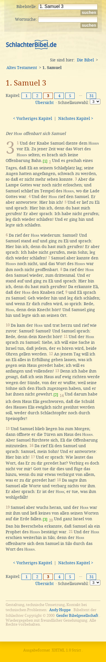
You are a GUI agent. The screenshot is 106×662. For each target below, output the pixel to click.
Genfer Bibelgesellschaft (77, 615)
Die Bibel (85, 60)
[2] (55, 395)
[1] (45, 161)
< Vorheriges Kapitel (32, 118)
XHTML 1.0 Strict (66, 650)
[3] (45, 519)
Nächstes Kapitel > (75, 118)
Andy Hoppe (60, 610)
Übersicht (44, 102)
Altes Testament (22, 67)
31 (91, 95)
